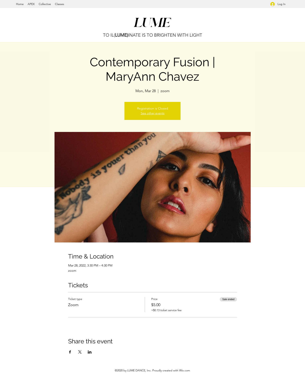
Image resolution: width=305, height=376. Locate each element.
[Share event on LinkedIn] (90, 352)
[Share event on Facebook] (70, 352)
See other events (153, 113)
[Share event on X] (80, 352)
